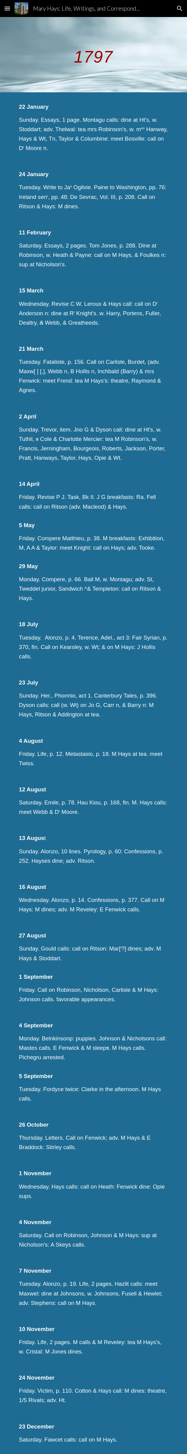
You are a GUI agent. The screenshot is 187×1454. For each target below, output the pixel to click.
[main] (93, 54)
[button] (7, 8)
